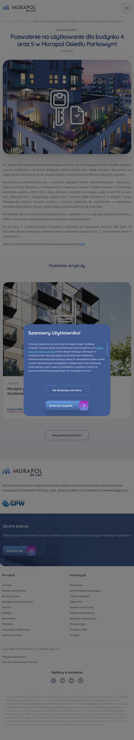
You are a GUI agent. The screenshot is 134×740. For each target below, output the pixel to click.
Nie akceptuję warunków (67, 390)
